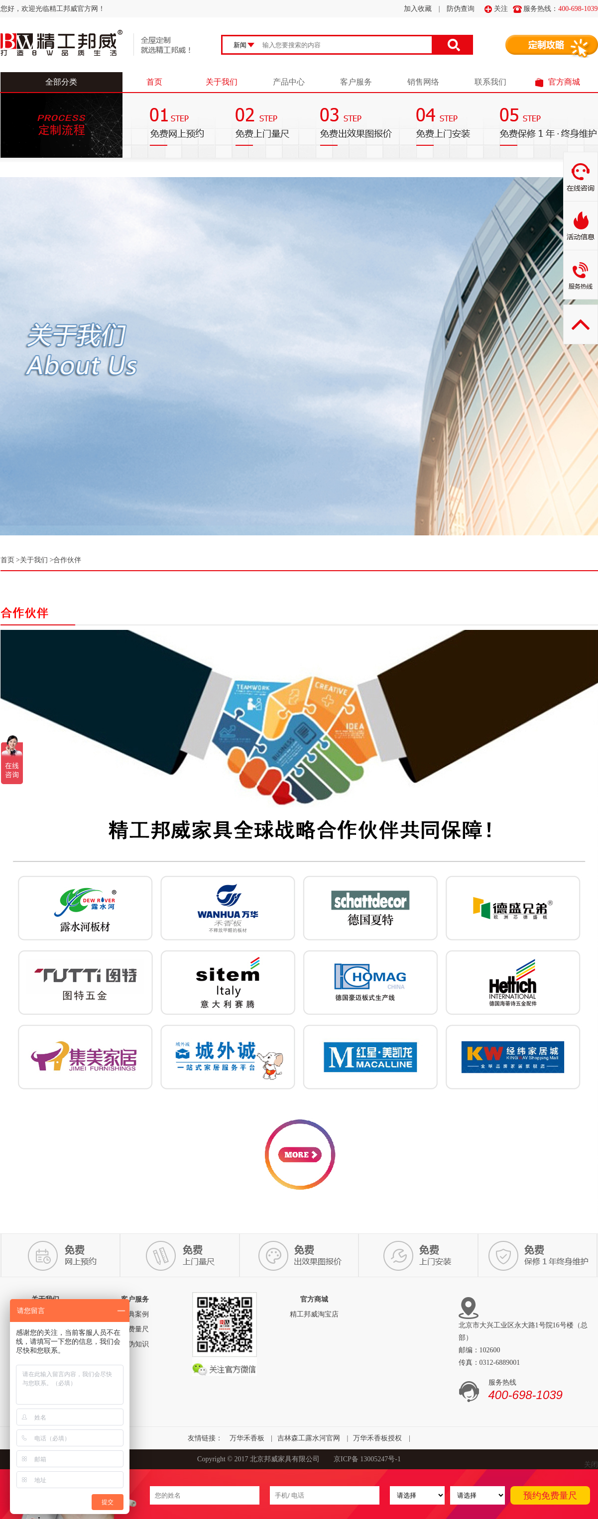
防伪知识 (135, 1344)
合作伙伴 (67, 560)
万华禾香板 (247, 1438)
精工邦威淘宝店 (314, 1314)
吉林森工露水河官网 (308, 1438)
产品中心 (289, 82)
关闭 (591, 1464)
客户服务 (356, 82)
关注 (496, 9)
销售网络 (423, 82)
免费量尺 (135, 1329)
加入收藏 (418, 8)
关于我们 (222, 82)
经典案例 (135, 1314)
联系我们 (490, 82)
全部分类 (61, 82)
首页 (154, 82)
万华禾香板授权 (377, 1438)
